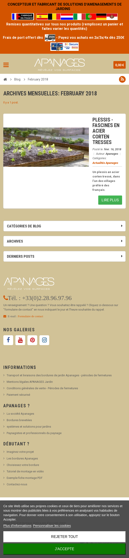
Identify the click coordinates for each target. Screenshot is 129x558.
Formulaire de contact (30, 316)
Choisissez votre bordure (23, 465)
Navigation (6, 65)
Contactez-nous (17, 484)
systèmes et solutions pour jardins (29, 426)
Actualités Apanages (105, 163)
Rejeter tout (64, 537)
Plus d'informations (17, 525)
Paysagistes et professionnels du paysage (34, 433)
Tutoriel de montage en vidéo (25, 471)
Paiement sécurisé (18, 394)
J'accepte (64, 549)
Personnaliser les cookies (52, 525)
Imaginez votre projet (20, 451)
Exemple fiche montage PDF (25, 478)
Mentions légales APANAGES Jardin (30, 381)
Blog (17, 79)
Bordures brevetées (19, 420)
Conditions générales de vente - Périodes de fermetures (42, 388)
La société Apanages (20, 413)
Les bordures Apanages (22, 458)
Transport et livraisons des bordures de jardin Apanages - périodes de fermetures (59, 375)
